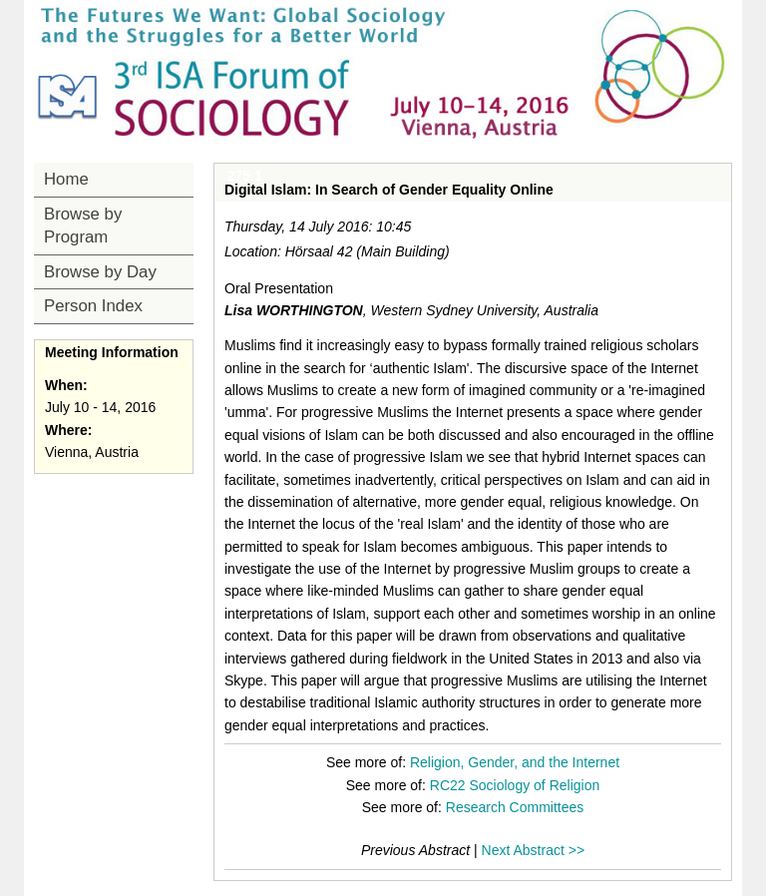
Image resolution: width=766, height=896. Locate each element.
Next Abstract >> (533, 850)
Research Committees (515, 807)
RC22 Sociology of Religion (514, 785)
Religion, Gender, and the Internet (514, 762)
